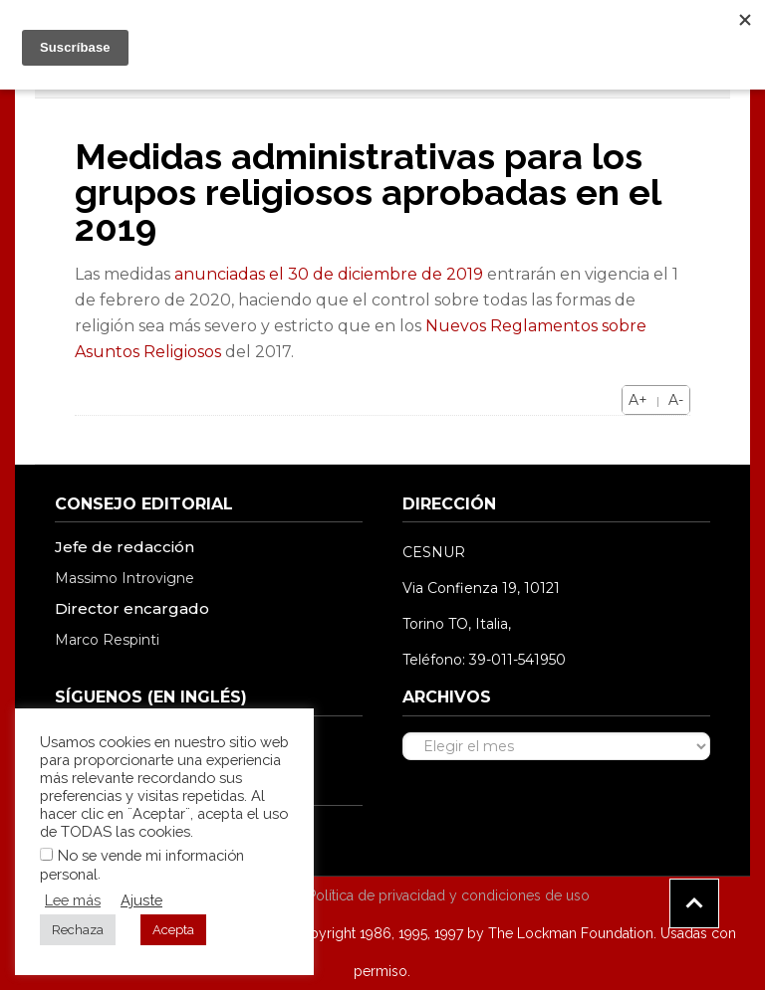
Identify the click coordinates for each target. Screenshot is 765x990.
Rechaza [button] (78, 929)
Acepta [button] (173, 929)
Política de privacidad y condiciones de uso (449, 895)
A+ (638, 400)
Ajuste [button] (141, 899)
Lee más (73, 899)
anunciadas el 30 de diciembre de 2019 (328, 274)
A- (675, 400)
